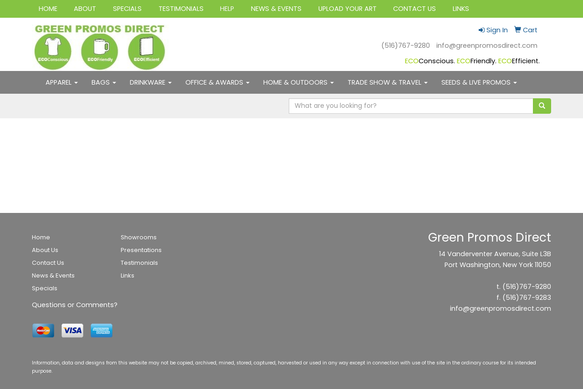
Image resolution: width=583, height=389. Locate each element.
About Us (45, 250)
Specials (44, 288)
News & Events (53, 275)
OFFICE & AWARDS (217, 82)
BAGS (104, 82)
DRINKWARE (151, 82)
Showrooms (139, 237)
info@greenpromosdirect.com (486, 45)
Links (127, 275)
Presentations (141, 250)
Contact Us (48, 262)
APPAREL (62, 82)
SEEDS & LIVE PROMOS (479, 82)
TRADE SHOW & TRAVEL (388, 82)
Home (41, 237)
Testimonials (139, 262)
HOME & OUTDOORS (298, 82)
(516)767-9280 (405, 45)
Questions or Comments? (75, 304)
